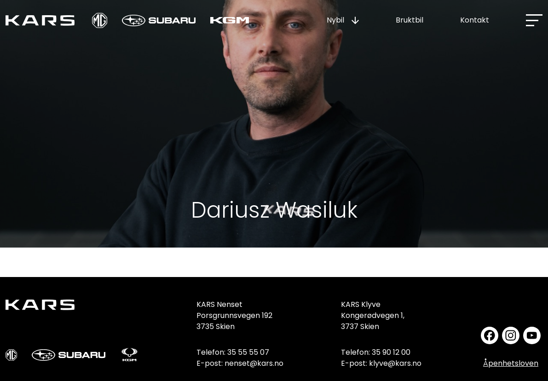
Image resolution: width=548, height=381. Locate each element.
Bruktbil (409, 20)
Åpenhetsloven (510, 363)
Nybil (335, 20)
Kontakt (474, 20)
